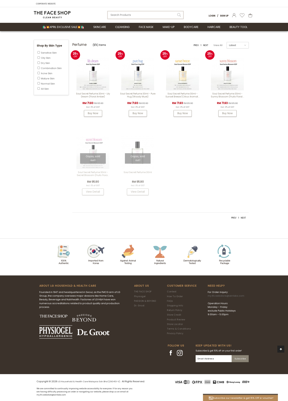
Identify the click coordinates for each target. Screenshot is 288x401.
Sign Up (224, 15)
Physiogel (140, 296)
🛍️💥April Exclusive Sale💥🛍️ (63, 27)
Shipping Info (175, 305)
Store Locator (175, 324)
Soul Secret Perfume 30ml (138, 172)
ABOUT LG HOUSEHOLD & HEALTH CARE (67, 286)
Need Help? (216, 286)
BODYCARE (191, 27)
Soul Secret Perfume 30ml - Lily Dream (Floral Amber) (93, 95)
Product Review (176, 319)
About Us (141, 286)
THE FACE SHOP (143, 291)
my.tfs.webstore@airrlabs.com (226, 295)
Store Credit (174, 314)
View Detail (93, 192)
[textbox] (145, 15)
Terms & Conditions (179, 328)
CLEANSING (122, 27)
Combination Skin (51, 68)
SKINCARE (99, 27)
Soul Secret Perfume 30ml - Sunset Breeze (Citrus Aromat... (182, 95)
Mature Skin (48, 78)
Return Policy (174, 310)
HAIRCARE (214, 27)
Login (212, 15)
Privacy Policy (175, 333)
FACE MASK (146, 27)
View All (217, 45)
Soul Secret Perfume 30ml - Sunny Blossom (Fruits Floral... (227, 95)
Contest (172, 291)
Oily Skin (46, 57)
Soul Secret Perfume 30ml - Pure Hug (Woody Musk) (137, 95)
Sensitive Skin (49, 52)
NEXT (205, 45)
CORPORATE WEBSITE (46, 3)
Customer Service (182, 286)
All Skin (45, 88)
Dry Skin (45, 63)
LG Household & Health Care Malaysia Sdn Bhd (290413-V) (89, 381)
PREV (196, 45)
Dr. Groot (139, 305)
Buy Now (93, 113)
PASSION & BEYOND (145, 300)
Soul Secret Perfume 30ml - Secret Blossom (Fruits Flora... (93, 174)
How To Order (175, 296)
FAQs (170, 300)
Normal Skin (48, 83)
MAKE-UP (169, 27)
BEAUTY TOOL (238, 27)
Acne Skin (46, 73)
